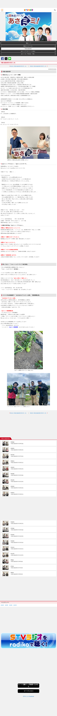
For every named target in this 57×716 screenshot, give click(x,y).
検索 (55, 10)
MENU (2, 10)
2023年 (15, 605)
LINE (9, 58)
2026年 (2, 605)
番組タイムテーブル (28, 46)
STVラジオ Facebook (28, 696)
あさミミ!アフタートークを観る (28, 51)
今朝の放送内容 (28, 48)
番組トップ (28, 43)
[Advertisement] (28, 4)
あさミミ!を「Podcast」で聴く (28, 53)
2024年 (10, 605)
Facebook (2, 58)
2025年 (6, 605)
